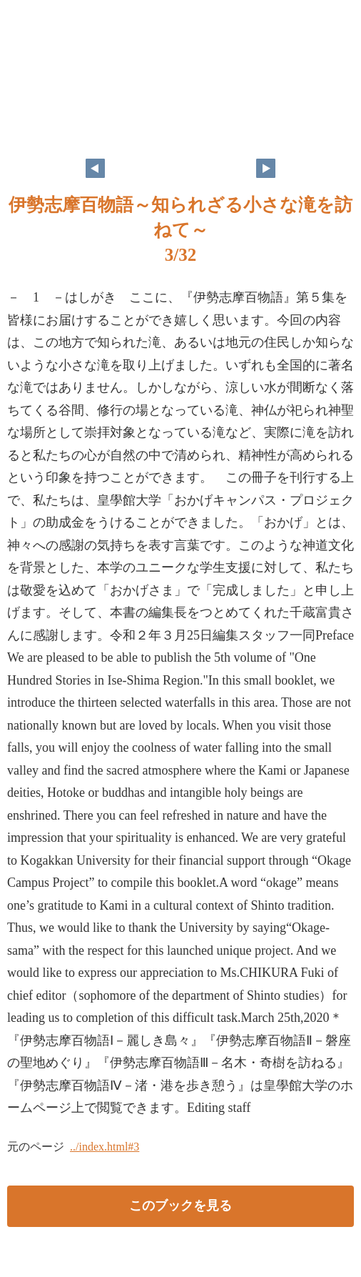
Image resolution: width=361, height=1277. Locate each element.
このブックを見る (180, 1205)
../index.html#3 (104, 1147)
